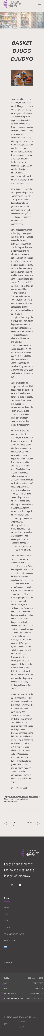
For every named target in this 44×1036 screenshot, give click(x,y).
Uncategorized (22, 19)
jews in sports (15, 799)
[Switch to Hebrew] (5, 949)
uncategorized (10, 801)
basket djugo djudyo (18, 797)
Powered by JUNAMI (14, 1024)
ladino (25, 799)
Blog (13, 19)
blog (6, 799)
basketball (33, 797)
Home (7, 19)
